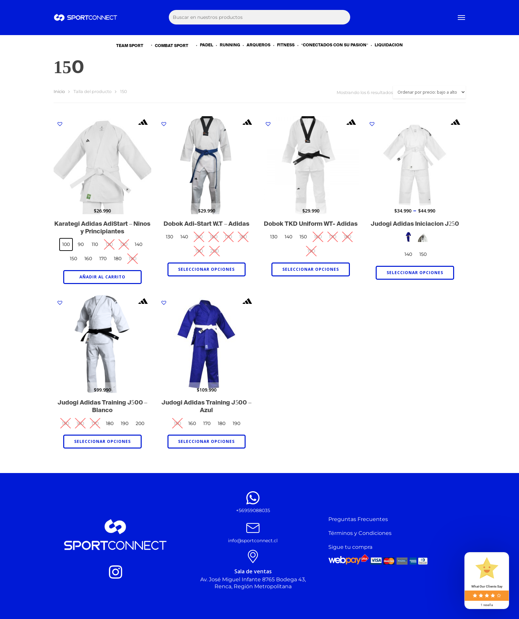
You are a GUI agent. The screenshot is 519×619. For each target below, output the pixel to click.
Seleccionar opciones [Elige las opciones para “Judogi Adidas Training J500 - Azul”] (206, 441)
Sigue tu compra (350, 547)
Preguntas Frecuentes (358, 519)
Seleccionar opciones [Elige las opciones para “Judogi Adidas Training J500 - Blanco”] (102, 441)
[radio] (66, 244)
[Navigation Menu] (462, 17)
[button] (60, 124)
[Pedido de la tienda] (429, 92)
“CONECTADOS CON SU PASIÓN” (334, 45)
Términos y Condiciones (360, 533)
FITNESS (286, 45)
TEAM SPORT (132, 45)
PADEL (206, 45)
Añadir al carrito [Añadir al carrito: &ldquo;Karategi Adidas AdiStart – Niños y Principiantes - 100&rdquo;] (102, 277)
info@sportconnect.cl (253, 541)
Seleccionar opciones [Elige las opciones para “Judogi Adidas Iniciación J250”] (415, 272)
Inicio (59, 91)
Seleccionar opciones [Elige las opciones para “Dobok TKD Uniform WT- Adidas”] (310, 269)
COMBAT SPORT (174, 45)
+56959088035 (253, 510)
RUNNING (230, 45)
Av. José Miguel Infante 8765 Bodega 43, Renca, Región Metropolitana (253, 583)
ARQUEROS (258, 45)
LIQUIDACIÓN (389, 45)
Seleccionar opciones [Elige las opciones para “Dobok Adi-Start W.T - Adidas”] (206, 269)
